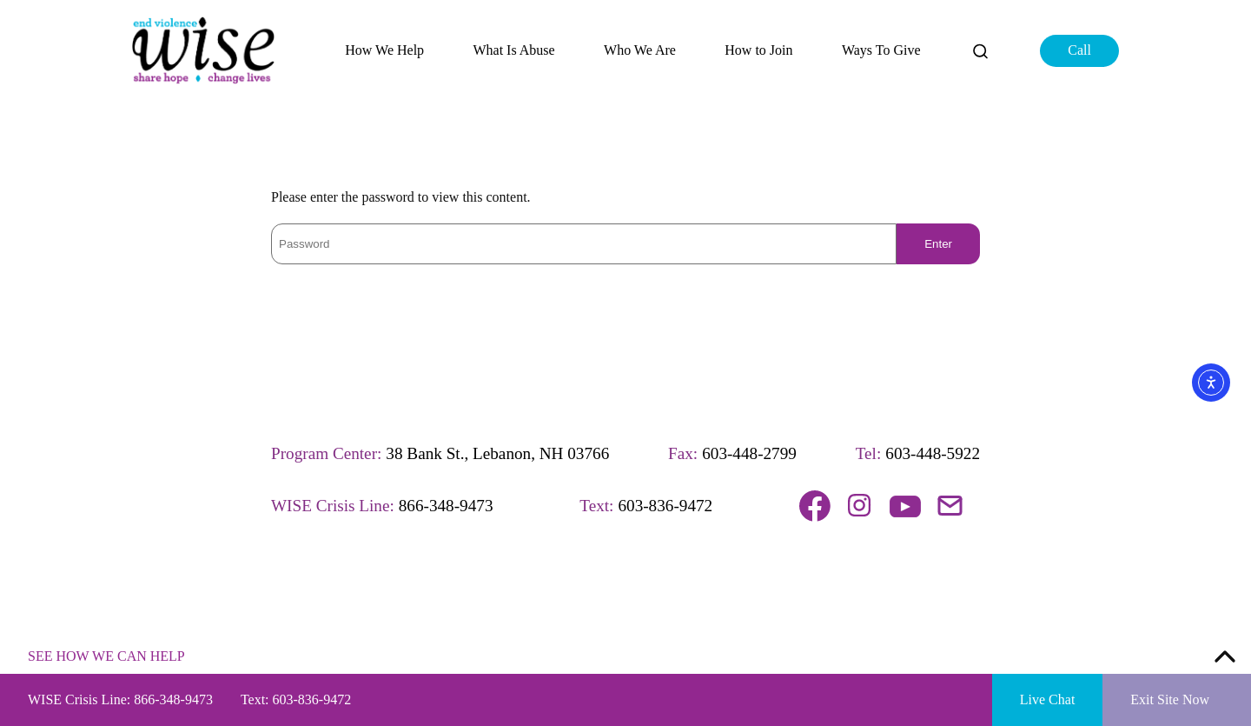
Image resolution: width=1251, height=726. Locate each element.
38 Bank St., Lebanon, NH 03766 (497, 453)
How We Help (384, 50)
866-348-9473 (446, 505)
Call (1079, 50)
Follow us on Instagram (860, 506)
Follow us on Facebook (815, 506)
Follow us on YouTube (905, 506)
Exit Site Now (1169, 699)
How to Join (758, 50)
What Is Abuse (513, 50)
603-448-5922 (932, 453)
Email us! (950, 506)
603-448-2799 (749, 453)
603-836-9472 (665, 505)
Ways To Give (881, 50)
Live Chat (1048, 699)
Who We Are (640, 50)
